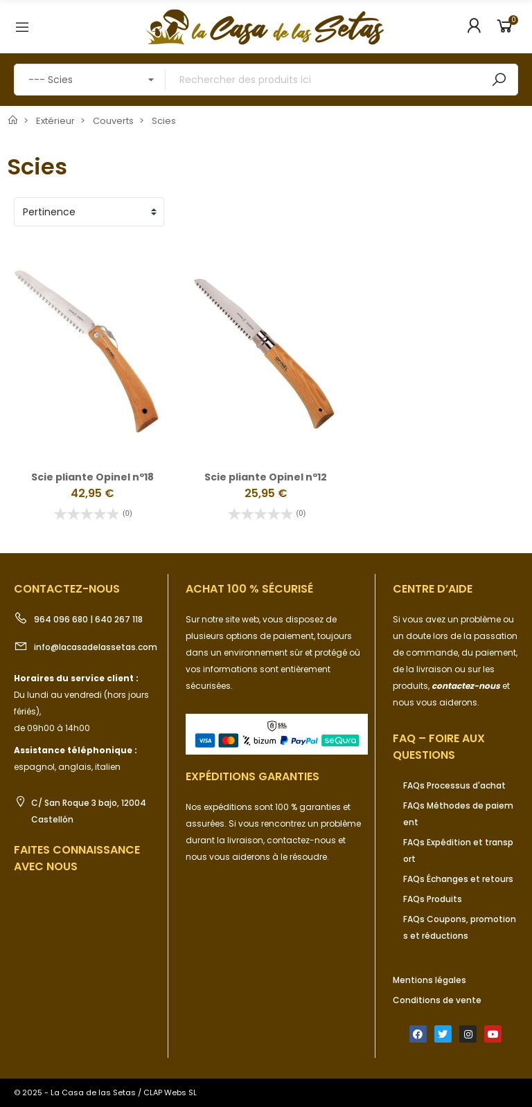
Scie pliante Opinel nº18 (92, 477)
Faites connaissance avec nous (77, 858)
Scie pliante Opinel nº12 (265, 477)
